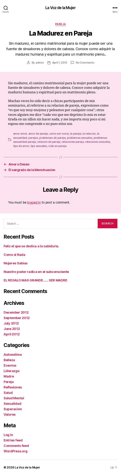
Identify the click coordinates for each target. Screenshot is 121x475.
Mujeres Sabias (15, 263)
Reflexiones (13, 387)
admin (40, 62)
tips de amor (21, 146)
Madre (9, 376)
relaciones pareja (73, 141)
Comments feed (16, 446)
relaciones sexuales (97, 141)
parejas (33, 137)
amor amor (20, 133)
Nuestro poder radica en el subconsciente (36, 272)
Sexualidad (12, 403)
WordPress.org (15, 451)
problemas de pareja (52, 137)
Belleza (9, 360)
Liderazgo (12, 371)
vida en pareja (57, 146)
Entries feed (13, 440)
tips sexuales (38, 146)
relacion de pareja (48, 141)
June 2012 (12, 329)
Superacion (13, 409)
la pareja (75, 133)
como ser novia (59, 133)
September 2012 (17, 318)
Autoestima (13, 354)
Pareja (60, 24)
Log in (8, 435)
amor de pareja (38, 133)
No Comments (85, 62)
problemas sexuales (79, 137)
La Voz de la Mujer (60, 8)
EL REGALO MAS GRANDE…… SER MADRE (35, 280)
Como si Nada (14, 255)
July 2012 (11, 323)
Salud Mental (14, 398)
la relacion (89, 133)
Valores (10, 414)
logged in (34, 202)
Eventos (10, 365)
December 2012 (16, 312)
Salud (8, 393)
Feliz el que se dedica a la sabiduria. (31, 246)
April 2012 (12, 334)
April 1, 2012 (59, 62)
